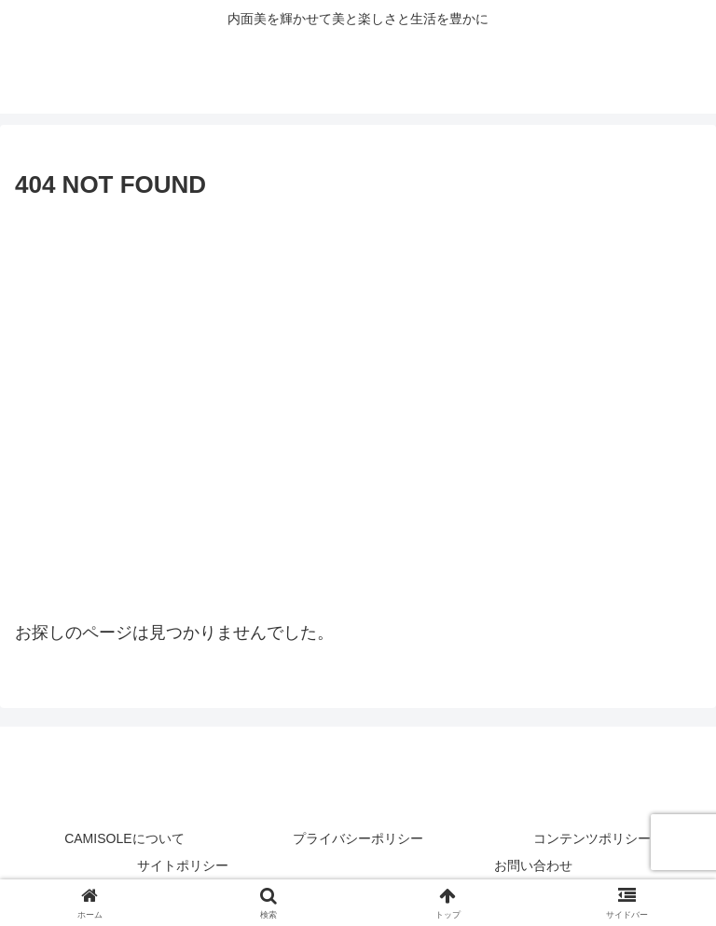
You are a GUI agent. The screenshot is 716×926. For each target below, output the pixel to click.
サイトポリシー (182, 865)
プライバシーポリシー (358, 838)
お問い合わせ (533, 865)
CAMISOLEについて (124, 838)
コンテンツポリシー (592, 838)
